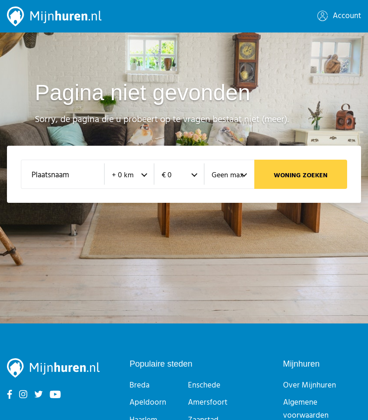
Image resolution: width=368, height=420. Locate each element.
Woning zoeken (301, 175)
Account (339, 16)
